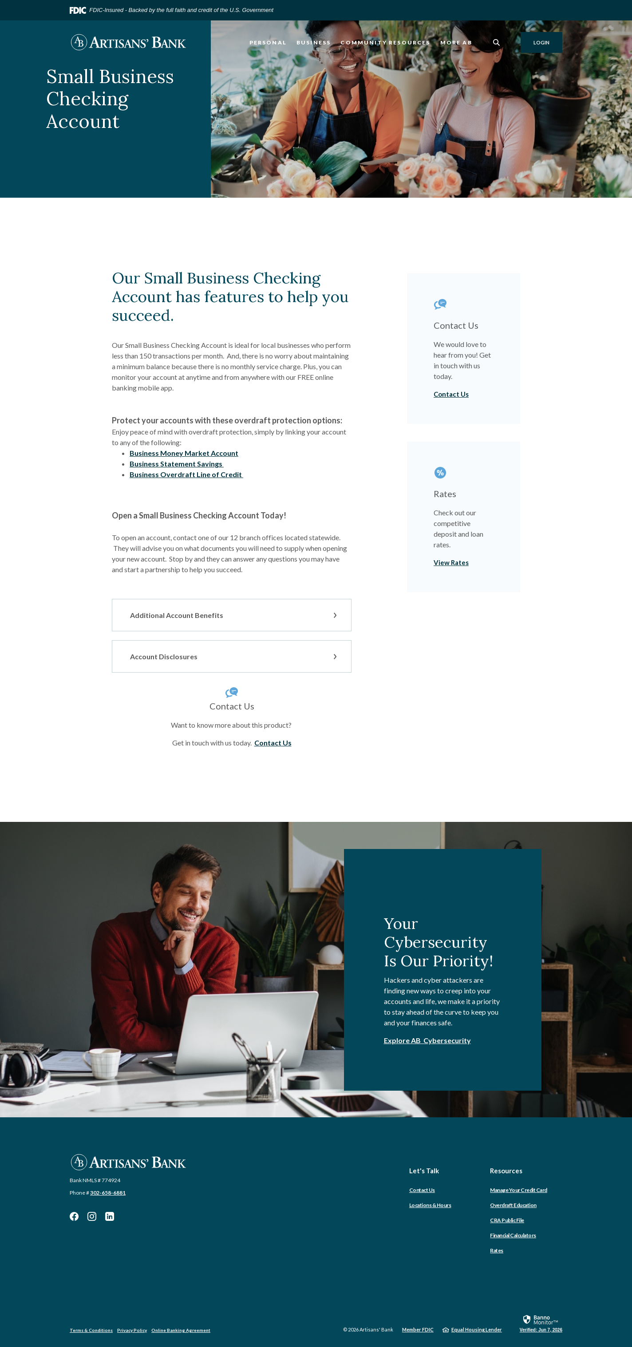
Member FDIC (418, 1329)
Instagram (91, 1216)
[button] (232, 615)
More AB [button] (456, 42)
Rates (496, 1250)
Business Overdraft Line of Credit (186, 474)
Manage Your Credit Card (518, 1190)
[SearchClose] (496, 42)
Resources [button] (506, 1171)
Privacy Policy (132, 1330)
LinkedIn (109, 1216)
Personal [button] (268, 42)
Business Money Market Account (184, 453)
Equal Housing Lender (476, 1329)
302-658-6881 (108, 1192)
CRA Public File (507, 1220)
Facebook (74, 1216)
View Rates (451, 562)
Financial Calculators (513, 1235)
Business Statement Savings (177, 463)
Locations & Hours (430, 1205)
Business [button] (313, 42)
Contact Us (273, 742)
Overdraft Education (513, 1205)
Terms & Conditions (91, 1330)
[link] (541, 1323)
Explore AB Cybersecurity (427, 1040)
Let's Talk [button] (424, 1171)
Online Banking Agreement (180, 1330)
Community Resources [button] (385, 42)
